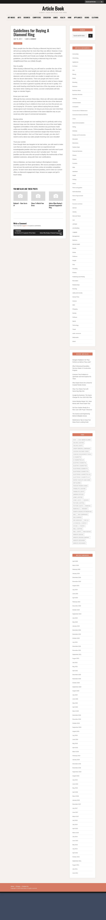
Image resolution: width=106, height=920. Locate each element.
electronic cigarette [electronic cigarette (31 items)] (80, 483)
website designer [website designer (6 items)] (79, 555)
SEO (73, 312)
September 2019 (77, 747)
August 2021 (76, 676)
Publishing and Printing (79, 283)
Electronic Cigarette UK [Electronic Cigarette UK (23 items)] (81, 492)
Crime (74, 120)
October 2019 (76, 743)
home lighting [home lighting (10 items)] (78, 512)
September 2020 (77, 705)
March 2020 (76, 730)
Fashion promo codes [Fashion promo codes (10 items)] (80, 500)
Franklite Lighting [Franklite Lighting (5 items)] (79, 503)
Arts (19, 17)
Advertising (75, 58)
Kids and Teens (77, 220)
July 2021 (75, 680)
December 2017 (77, 826)
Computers (37, 17)
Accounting (75, 54)
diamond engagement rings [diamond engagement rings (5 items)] (82, 469)
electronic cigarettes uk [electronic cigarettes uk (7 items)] (82, 489)
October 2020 (76, 701)
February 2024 (76, 618)
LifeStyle (75, 229)
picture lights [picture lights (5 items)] (78, 520)
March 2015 (76, 855)
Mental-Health (76, 250)
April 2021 (75, 689)
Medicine (75, 245)
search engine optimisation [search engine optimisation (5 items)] (82, 526)
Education (47, 17)
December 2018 (77, 784)
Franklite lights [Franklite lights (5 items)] (78, 506)
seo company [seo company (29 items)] (77, 532)
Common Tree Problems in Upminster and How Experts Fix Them (82, 386)
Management (76, 241)
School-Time (76, 304)
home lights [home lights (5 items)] (77, 515)
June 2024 (75, 609)
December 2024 (77, 593)
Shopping (17, 43)
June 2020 (75, 718)
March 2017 (76, 838)
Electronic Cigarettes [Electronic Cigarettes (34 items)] (80, 486)
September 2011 (77, 884)
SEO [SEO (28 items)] (74, 529)
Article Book (53, 8)
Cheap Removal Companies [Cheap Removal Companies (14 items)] (81, 463)
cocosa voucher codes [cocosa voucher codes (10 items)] (81, 466)
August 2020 (76, 709)
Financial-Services (78, 154)
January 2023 (76, 643)
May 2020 (75, 722)
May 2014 (75, 868)
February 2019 (76, 776)
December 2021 (77, 664)
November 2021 (77, 668)
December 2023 (77, 622)
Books (87, 17)
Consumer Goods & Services (81, 116)
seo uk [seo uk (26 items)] (86, 535)
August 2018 (76, 797)
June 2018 (75, 805)
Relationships (76, 291)
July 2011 (75, 893)
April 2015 (75, 851)
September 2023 (77, 630)
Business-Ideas (77, 91)
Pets (73, 270)
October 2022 (76, 655)
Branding (75, 83)
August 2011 (76, 889)
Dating (74, 129)
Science (74, 308)
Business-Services (78, 95)
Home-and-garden (78, 191)
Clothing (95, 17)
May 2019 (75, 764)
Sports (74, 329)
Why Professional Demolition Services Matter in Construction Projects (82, 377)
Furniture (75, 166)
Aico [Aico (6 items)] (74, 454)
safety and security (78, 300)
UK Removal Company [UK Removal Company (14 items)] (80, 538)
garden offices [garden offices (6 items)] (78, 509)
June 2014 (75, 864)
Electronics (75, 145)
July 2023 (75, 634)
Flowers (74, 162)
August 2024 (76, 601)
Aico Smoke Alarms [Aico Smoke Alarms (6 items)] (84, 454)
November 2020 (77, 697)
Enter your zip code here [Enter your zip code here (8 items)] (81, 495)
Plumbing (75, 275)
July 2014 (75, 859)
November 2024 (77, 597)
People (74, 266)
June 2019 (75, 759)
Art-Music (11, 17)
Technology (75, 333)
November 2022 (77, 651)
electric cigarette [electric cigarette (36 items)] (79, 477)
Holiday (74, 183)
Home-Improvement (78, 200)
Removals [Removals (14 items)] (76, 523)
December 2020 (77, 693)
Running (75, 295)
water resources (77, 341)
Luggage (75, 237)
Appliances (78, 17)
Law (73, 225)
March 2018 (76, 818)
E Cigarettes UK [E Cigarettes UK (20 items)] (78, 475)
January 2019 (76, 780)
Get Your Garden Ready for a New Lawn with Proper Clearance (81, 422)
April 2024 (75, 614)
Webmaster (75, 345)
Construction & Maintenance (81, 112)
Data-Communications (79, 125)
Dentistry (75, 133)
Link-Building (76, 233)
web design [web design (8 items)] (87, 546)
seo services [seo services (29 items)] (77, 535)
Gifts (73, 170)
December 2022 (77, 647)
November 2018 (77, 789)
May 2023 (75, 639)
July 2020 (75, 714)
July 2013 (75, 872)
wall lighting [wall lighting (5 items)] (77, 543)
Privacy (18, 910)
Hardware (75, 175)
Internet (74, 212)
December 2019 (77, 734)
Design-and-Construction (80, 137)
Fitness (74, 158)
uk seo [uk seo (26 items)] (75, 540)
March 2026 (76, 580)
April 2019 (75, 768)
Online (74, 258)
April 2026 (75, 576)
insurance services (78, 208)
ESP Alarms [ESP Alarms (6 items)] (77, 497)
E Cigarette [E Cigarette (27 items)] (77, 472)
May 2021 (75, 684)
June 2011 (75, 897)
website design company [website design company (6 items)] (81, 552)
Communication (77, 104)
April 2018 (75, 813)
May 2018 (75, 809)
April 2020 (75, 726)
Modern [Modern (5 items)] (86, 515)
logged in (25, 225)
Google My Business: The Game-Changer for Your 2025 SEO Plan (81, 407)
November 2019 (77, 739)
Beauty (74, 75)
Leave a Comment (30, 39)
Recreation (75, 287)
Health (62, 17)
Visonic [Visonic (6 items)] (82, 540)
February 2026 (76, 584)
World (74, 350)
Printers (74, 279)
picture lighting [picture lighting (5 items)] (78, 518)
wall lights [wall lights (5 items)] (77, 546)
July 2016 (75, 843)
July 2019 (75, 755)
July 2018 (75, 801)
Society (74, 320)
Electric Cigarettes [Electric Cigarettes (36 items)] (80, 480)
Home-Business (77, 195)
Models (74, 254)
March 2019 (76, 772)
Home (69, 17)
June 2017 (75, 834)
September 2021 (77, 672)
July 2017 (75, 830)
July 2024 (75, 605)
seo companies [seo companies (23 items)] (83, 529)
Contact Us (25, 910)
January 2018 (76, 822)
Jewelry (74, 216)
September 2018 (77, 793)
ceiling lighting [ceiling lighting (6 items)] (78, 457)
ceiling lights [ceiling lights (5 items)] (78, 460)
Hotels (74, 204)
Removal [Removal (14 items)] (88, 520)
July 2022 (75, 659)
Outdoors (75, 262)
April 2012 (75, 876)
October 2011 (76, 880)
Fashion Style (76, 150)
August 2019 (76, 751)
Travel (74, 337)
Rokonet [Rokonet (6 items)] (84, 523)
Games (55, 17)
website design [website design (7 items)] (78, 549)
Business (27, 17)
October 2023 (76, 626)
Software (75, 325)
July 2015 (75, 847)
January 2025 (76, 589)
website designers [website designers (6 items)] (79, 558)
